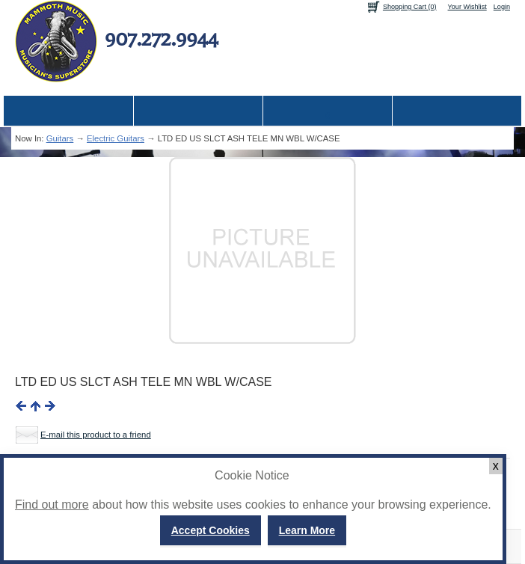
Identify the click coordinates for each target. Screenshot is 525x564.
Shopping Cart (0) (410, 6)
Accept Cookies (210, 530)
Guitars (60, 138)
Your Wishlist (467, 6)
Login (502, 6)
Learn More (307, 530)
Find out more (52, 504)
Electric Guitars (115, 138)
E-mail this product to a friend (95, 434)
